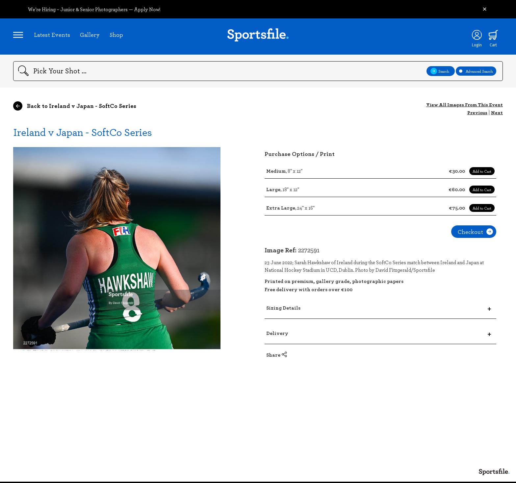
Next (497, 112)
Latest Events (52, 34)
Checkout (475, 232)
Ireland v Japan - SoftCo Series (82, 132)
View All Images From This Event (464, 104)
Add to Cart (482, 171)
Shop (116, 34)
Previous (477, 112)
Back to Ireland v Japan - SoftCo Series (74, 106)
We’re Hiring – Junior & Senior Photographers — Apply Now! (94, 9)
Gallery (90, 34)
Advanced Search (476, 71)
